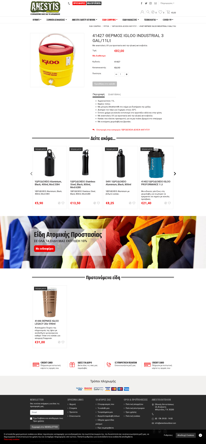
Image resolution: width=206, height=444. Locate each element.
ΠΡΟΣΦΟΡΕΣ (79, 3)
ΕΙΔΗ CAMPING (95, 26)
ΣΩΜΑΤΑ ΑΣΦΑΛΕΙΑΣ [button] (56, 19)
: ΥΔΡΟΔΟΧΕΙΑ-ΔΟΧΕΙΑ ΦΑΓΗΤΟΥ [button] (121, 130)
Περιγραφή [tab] (99, 94)
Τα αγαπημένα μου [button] (104, 412)
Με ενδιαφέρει (44, 248)
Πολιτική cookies (132, 416)
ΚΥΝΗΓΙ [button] (36, 19)
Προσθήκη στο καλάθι (104, 84)
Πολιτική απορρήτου (133, 404)
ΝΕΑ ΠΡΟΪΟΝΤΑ (94, 3)
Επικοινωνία (74, 416)
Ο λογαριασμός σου (105, 404)
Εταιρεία (72, 408)
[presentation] (31, 173)
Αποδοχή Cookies (185, 435)
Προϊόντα (72, 412)
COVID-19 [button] (167, 19)
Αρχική (72, 404)
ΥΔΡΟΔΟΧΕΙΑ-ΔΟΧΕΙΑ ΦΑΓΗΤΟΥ (124, 26)
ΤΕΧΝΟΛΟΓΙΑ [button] (150, 19)
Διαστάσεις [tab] (114, 94)
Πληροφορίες (166, 3)
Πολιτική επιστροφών (134, 408)
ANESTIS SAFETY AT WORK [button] (83, 19)
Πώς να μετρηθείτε (105, 428)
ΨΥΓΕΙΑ (106, 26)
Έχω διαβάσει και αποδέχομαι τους (48, 419)
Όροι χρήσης (38, 421)
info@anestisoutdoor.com (166, 423)
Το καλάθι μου (103, 408)
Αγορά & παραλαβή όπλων (108, 416)
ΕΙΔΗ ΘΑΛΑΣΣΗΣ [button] (130, 19)
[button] (154, 14)
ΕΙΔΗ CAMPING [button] (109, 19)
